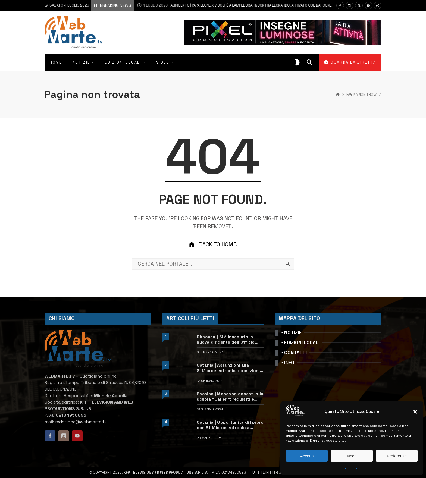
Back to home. (213, 244)
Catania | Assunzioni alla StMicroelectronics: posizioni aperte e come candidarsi (228, 368)
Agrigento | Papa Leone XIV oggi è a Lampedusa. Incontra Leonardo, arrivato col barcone (231, 5)
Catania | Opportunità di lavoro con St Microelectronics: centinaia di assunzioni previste (230, 425)
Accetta (307, 456)
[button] (415, 411)
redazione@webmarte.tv (81, 421)
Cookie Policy (349, 468)
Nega (352, 456)
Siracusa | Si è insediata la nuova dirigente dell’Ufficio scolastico (226, 339)
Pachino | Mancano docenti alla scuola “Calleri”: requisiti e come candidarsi (230, 396)
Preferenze (397, 456)
